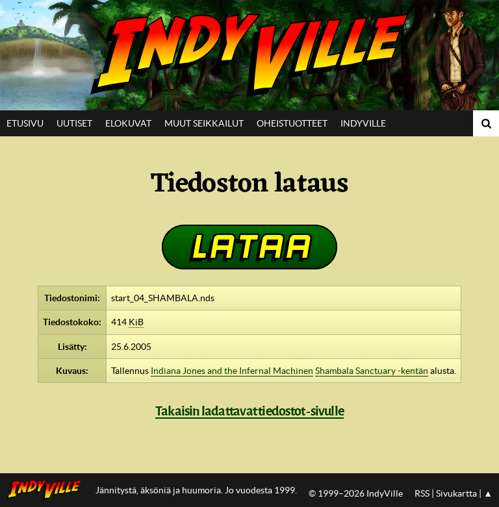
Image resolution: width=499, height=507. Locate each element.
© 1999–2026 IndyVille (356, 493)
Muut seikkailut (204, 123)
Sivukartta (456, 493)
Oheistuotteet (292, 123)
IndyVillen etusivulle (47, 490)
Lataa (249, 246)
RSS (422, 493)
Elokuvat (128, 123)
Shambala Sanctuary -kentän (371, 370)
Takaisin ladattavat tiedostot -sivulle (249, 411)
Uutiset (74, 123)
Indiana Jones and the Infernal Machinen (232, 370)
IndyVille (249, 55)
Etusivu (25, 123)
